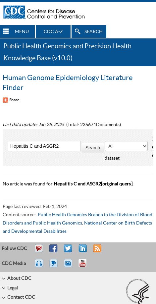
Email (38, 251)
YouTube (86, 266)
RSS (96, 251)
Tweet (68, 251)
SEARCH (93, 31)
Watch (54, 266)
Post (82, 251)
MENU (22, 31)
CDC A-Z (53, 31)
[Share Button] (11, 100)
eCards (69, 266)
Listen (39, 266)
